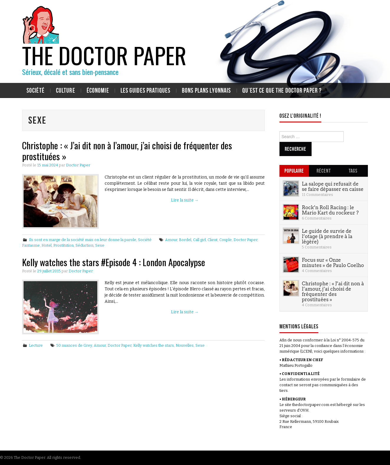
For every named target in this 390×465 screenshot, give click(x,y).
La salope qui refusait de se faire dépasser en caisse (332, 186)
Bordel (185, 240)
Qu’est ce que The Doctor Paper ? (282, 90)
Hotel (47, 245)
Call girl (199, 240)
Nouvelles (185, 345)
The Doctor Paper (104, 55)
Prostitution (63, 245)
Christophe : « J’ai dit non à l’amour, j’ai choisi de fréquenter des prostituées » (127, 150)
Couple (225, 240)
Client (213, 240)
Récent (323, 170)
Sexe (99, 245)
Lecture (36, 345)
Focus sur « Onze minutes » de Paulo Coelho (333, 262)
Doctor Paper (78, 165)
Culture (65, 90)
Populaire (294, 170)
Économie (98, 90)
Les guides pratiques (145, 90)
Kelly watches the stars (153, 345)
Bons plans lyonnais (206, 90)
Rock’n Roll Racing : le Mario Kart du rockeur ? (330, 210)
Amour (171, 240)
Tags (353, 170)
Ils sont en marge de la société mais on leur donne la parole (82, 240)
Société (36, 90)
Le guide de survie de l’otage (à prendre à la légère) (327, 236)
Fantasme (31, 245)
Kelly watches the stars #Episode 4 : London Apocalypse (113, 262)
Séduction (84, 245)
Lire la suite (185, 200)
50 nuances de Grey (74, 345)
